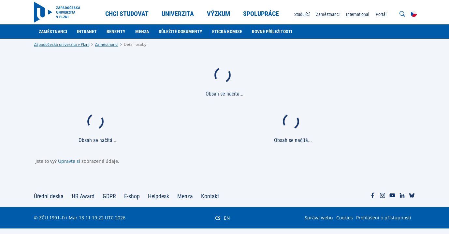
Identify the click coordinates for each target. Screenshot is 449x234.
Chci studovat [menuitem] (127, 14)
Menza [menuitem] (142, 31)
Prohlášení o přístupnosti (383, 217)
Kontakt (210, 196)
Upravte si (69, 161)
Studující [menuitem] (302, 14)
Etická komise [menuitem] (227, 31)
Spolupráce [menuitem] (261, 14)
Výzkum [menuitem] (218, 14)
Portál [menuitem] (381, 14)
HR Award (83, 196)
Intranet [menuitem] (87, 31)
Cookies (344, 217)
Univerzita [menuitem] (178, 14)
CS (218, 218)
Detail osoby (135, 44)
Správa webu (319, 217)
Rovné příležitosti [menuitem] (272, 31)
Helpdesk (158, 196)
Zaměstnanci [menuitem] (328, 14)
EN (227, 218)
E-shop (132, 196)
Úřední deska (49, 196)
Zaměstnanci (106, 44)
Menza (185, 196)
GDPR (109, 196)
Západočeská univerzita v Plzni (61, 44)
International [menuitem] (357, 14)
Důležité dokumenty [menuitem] (180, 31)
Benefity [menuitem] (116, 31)
